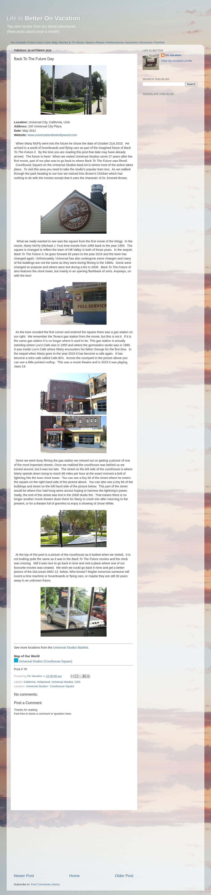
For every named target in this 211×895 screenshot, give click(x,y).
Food (31, 42)
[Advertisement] (73, 842)
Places (100, 42)
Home (74, 876)
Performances (114, 42)
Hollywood (43, 681)
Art (12, 42)
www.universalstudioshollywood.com (52, 135)
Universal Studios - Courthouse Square (50, 686)
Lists (47, 42)
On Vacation (173, 55)
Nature (90, 42)
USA (77, 681)
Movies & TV (67, 42)
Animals (21, 42)
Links (39, 42)
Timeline (159, 42)
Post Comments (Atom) (45, 884)
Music (80, 42)
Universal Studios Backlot (70, 647)
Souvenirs (131, 42)
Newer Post (24, 876)
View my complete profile (176, 60)
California (29, 681)
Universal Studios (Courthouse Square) (45, 661)
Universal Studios (62, 681)
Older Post (124, 876)
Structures (146, 42)
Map (54, 42)
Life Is (43, 18)
